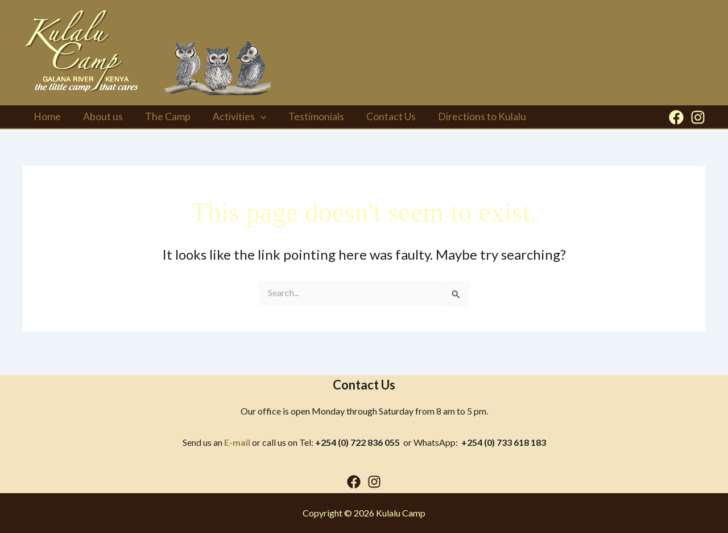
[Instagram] (697, 121)
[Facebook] (676, 121)
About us (100, 120)
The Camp (162, 120)
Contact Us (379, 120)
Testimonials (307, 120)
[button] (253, 120)
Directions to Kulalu (468, 120)
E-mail (237, 442)
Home (46, 120)
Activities (232, 120)
